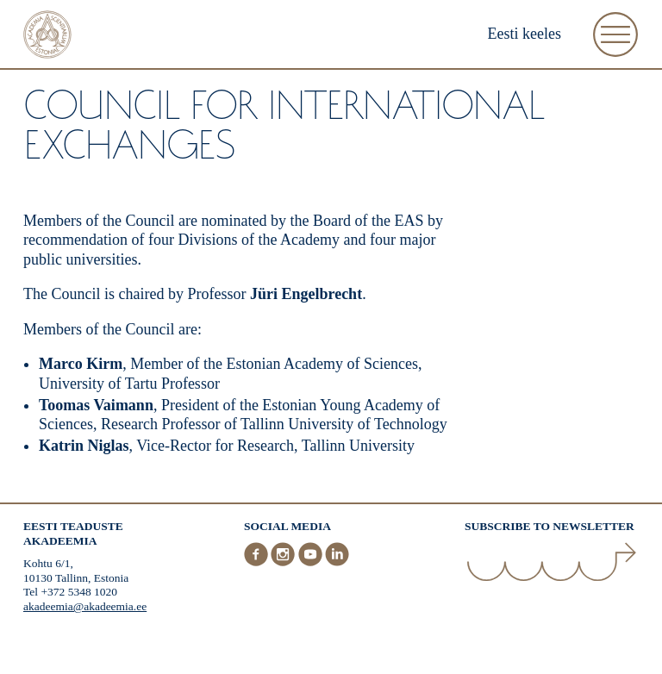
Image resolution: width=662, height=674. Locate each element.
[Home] (47, 36)
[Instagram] (284, 562)
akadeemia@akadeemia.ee (85, 606)
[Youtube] (312, 562)
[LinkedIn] (337, 562)
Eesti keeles (524, 33)
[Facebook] (258, 562)
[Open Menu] (615, 34)
